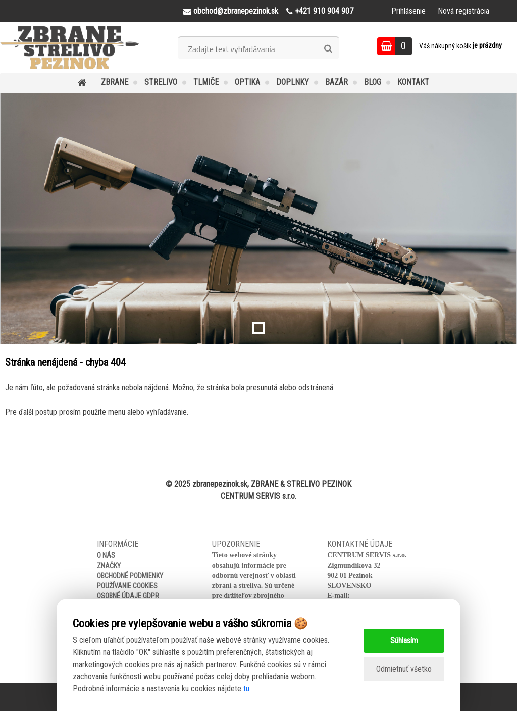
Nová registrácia (463, 11)
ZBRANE (114, 82)
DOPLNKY (292, 82)
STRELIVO (160, 82)
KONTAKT (413, 82)
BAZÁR (336, 82)
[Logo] (69, 47)
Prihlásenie (408, 11)
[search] (328, 49)
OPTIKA (247, 82)
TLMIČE (206, 82)
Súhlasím (404, 640)
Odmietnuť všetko (404, 669)
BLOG (372, 82)
